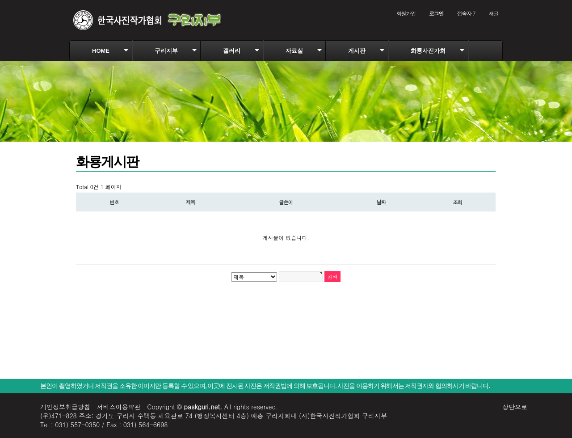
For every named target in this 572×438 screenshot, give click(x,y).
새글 (493, 13)
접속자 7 (466, 13)
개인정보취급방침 (65, 406)
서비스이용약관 (119, 406)
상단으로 (514, 406)
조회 (457, 202)
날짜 (381, 202)
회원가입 (406, 13)
